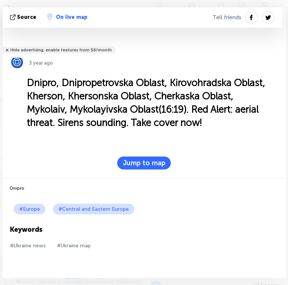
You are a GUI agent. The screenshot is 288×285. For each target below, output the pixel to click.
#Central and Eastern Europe (93, 209)
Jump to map (144, 163)
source (23, 17)
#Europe (29, 209)
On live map (67, 17)
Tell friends (226, 17)
